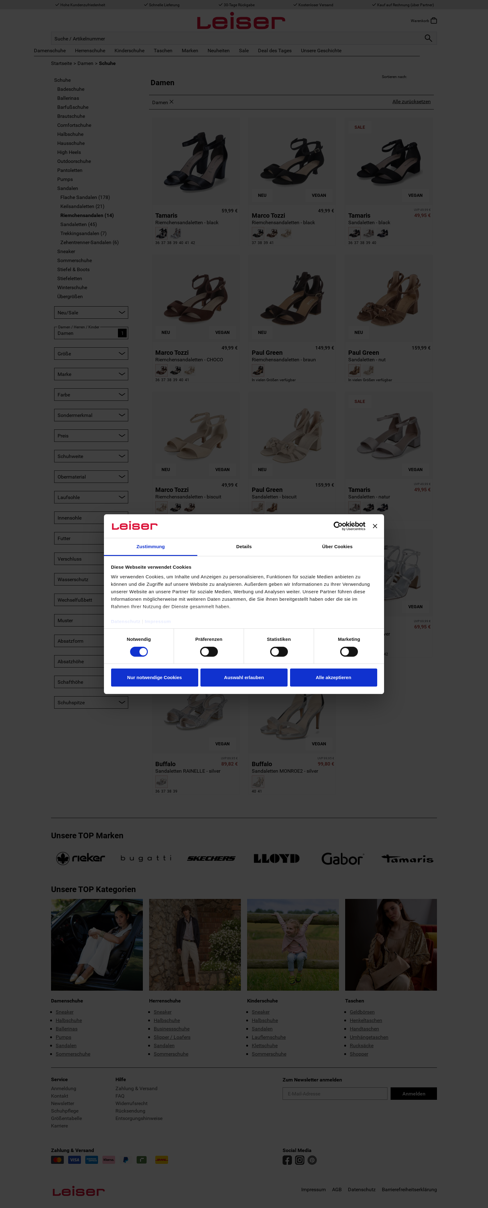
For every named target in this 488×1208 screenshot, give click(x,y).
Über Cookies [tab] (337, 546)
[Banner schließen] (375, 526)
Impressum (158, 621)
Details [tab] (244, 546)
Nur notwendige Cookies (154, 677)
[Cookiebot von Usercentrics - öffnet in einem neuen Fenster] (338, 526)
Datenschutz (126, 621)
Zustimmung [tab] (151, 546)
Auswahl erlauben (244, 677)
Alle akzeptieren (333, 677)
